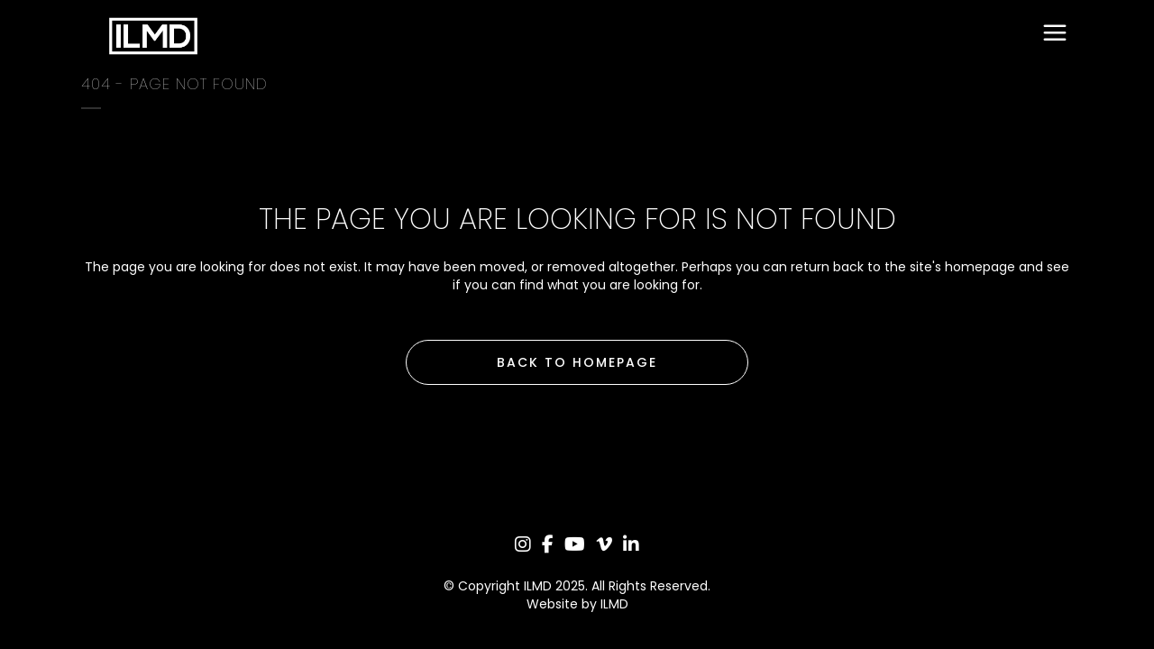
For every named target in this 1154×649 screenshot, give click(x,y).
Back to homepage (577, 362)
